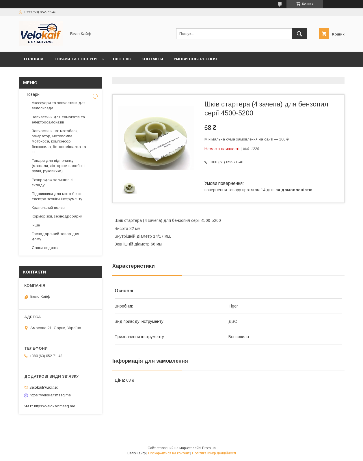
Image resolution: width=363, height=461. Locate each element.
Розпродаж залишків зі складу (52, 182)
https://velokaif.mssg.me (50, 395)
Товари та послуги (75, 59)
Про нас (122, 59)
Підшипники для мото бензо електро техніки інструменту (57, 196)
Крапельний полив (48, 207)
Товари (32, 94)
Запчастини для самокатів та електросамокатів (58, 119)
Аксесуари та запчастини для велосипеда (58, 105)
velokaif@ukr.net (43, 387)
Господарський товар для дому (55, 236)
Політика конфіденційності (214, 453)
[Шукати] (299, 33)
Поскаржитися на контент (168, 453)
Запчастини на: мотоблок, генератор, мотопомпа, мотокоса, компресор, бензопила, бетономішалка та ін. (59, 141)
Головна (33, 59)
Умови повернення (195, 59)
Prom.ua (209, 448)
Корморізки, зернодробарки (57, 216)
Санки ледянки (45, 248)
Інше (36, 225)
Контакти (152, 59)
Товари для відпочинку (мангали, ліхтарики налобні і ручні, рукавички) (58, 165)
